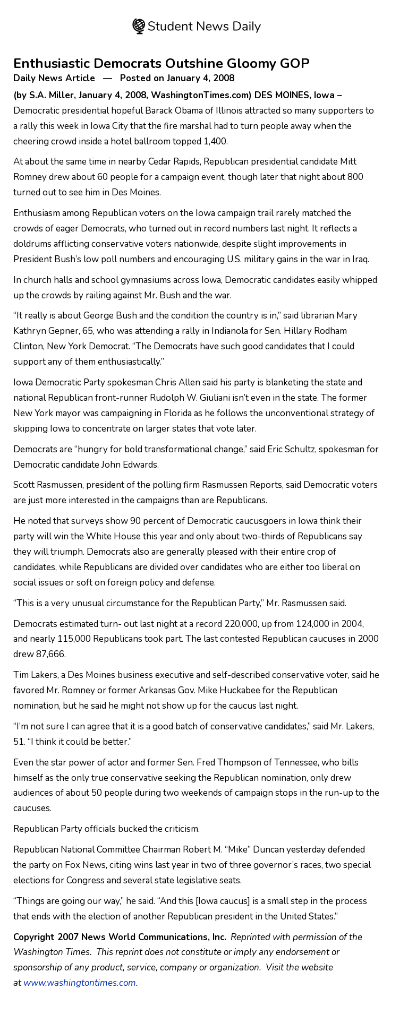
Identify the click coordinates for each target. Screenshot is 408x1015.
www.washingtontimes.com (79, 983)
